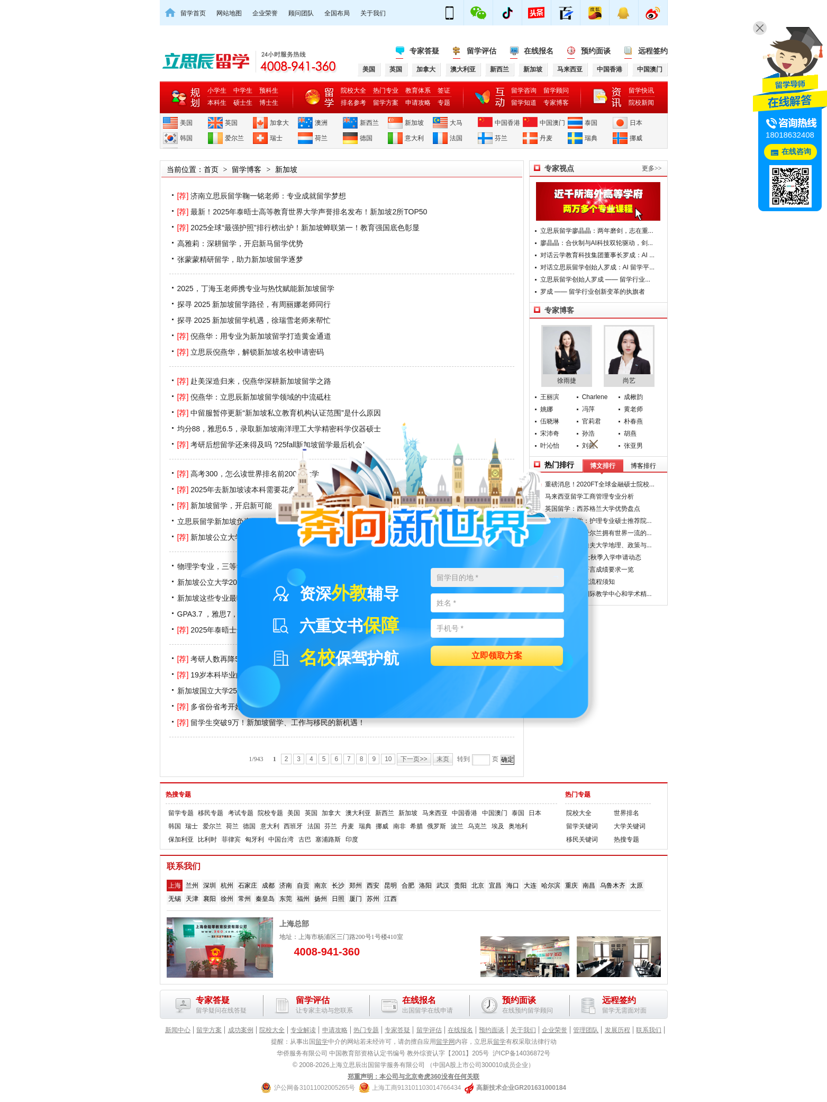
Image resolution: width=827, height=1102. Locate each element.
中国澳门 (552, 123)
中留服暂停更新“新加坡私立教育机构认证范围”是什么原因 (279, 413)
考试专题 (240, 813)
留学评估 (481, 51)
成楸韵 (633, 397)
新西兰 (369, 123)
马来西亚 (435, 813)
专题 (444, 102)
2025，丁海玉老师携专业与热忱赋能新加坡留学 (255, 288)
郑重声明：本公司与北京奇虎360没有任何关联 (413, 1076)
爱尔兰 (234, 138)
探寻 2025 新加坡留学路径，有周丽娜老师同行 (254, 304)
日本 (636, 123)
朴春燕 (633, 421)
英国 (231, 123)
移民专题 (210, 813)
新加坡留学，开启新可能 (224, 505)
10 (388, 759)
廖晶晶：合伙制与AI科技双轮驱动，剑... (596, 243)
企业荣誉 (265, 13)
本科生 (216, 102)
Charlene (595, 397)
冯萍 (588, 409)
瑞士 (276, 138)
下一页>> (414, 759)
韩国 (186, 138)
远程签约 (653, 51)
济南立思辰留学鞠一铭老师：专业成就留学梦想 (262, 196)
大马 (456, 123)
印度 (352, 839)
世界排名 (626, 813)
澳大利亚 (358, 813)
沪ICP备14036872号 (521, 1053)
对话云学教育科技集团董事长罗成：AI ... (597, 255)
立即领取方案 (496, 656)
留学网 (445, 1041)
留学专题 (181, 813)
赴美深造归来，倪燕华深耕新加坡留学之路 (254, 381)
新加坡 (414, 123)
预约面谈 (596, 51)
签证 (444, 90)
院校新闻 (641, 102)
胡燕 (630, 433)
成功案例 (240, 1030)
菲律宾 (231, 839)
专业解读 (303, 1030)
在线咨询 (796, 152)
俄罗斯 (436, 826)
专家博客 (556, 102)
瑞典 (591, 138)
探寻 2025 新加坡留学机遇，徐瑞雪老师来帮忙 (254, 320)
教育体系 (418, 90)
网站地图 (229, 13)
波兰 (457, 826)
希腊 (416, 826)
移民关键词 (582, 839)
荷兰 (321, 138)
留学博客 (246, 169)
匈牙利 (254, 839)
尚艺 (629, 355)
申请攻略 (418, 102)
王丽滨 (549, 397)
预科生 (268, 90)
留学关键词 (582, 826)
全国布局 (337, 13)
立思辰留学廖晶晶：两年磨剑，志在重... (596, 230)
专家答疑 (424, 51)
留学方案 (385, 102)
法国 (456, 138)
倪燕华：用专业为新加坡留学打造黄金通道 (254, 336)
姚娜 (546, 409)
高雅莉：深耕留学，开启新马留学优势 (240, 243)
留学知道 (524, 102)
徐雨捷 (566, 355)
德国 (366, 138)
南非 (399, 826)
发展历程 (617, 1030)
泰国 (591, 123)
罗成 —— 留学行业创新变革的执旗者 (593, 291)
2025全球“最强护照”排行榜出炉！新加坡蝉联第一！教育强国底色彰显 (298, 227)
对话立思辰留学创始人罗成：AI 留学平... (597, 267)
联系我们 (648, 1030)
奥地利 (518, 826)
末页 (443, 759)
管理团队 (585, 1030)
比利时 (207, 839)
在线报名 (538, 51)
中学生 (242, 90)
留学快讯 (641, 90)
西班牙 (293, 826)
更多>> (652, 168)
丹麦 (546, 138)
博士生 (268, 102)
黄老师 (633, 409)
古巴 (304, 839)
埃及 (498, 826)
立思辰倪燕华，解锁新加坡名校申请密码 (250, 352)
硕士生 (242, 102)
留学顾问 (556, 90)
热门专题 (577, 794)
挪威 (636, 138)
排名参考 (353, 102)
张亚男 (633, 445)
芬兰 (501, 138)
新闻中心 (177, 1030)
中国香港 (507, 123)
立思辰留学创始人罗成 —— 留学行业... (595, 279)
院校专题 (270, 813)
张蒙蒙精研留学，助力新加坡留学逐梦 (240, 259)
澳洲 (321, 123)
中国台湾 (281, 839)
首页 (211, 169)
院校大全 (353, 90)
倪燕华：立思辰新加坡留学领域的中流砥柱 (254, 397)
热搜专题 (178, 794)
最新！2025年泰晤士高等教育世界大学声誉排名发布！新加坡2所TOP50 (302, 211)
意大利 (414, 138)
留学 (321, 1041)
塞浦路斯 (328, 839)
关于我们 (373, 13)
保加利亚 (181, 839)
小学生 (216, 90)
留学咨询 (524, 90)
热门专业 (385, 90)
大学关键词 (630, 826)
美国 (186, 123)
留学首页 (193, 13)
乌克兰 (477, 826)
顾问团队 (301, 13)
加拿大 (279, 123)
